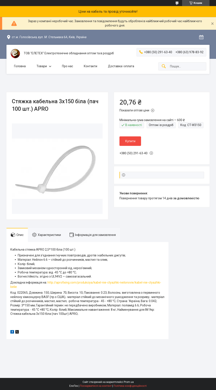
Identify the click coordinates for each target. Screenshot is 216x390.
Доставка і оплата (121, 66)
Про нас (67, 66)
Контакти (90, 66)
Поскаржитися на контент (96, 385)
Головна (20, 66)
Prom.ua (129, 382)
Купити (130, 141)
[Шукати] (164, 66)
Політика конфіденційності (130, 385)
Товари (42, 66)
